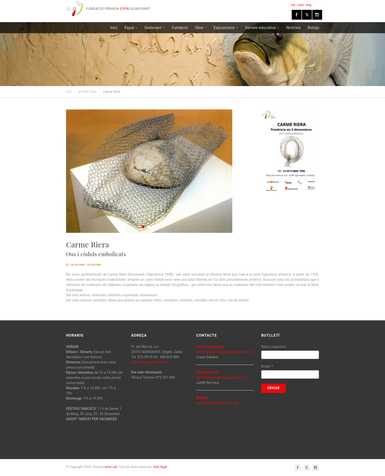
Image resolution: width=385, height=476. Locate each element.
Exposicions (226, 27)
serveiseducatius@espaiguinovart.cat (224, 352)
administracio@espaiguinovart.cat (222, 377)
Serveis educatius (262, 27)
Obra (201, 27)
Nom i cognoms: (273, 347)
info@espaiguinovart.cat (149, 362)
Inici (113, 27)
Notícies (293, 27)
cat (293, 5)
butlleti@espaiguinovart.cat (217, 403)
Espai (131, 27)
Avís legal (160, 467)
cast (301, 5)
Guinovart (154, 27)
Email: (267, 366)
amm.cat (111, 467)
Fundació (180, 27)
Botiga (313, 27)
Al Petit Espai (87, 91)
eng (308, 5)
